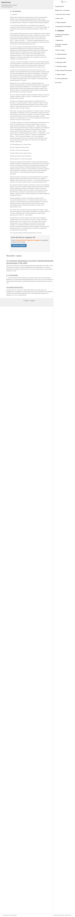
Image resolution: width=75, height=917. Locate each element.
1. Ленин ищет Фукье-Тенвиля (62, 14)
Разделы (32, 300)
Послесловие (58, 82)
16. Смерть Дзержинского (61, 78)
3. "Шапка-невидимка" (60, 22)
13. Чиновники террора (61, 66)
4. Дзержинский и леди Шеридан (63, 26)
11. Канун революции (60, 58)
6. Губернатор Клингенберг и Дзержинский (62, 915)
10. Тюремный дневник (61, 54)
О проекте (26, 300)
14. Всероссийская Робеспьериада (63, 70)
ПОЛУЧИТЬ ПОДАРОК (19, 245)
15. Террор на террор (60, 74)
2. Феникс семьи (59, 18)
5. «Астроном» (12, 275)
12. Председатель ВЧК (60, 62)
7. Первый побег (59, 40)
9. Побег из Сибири (60, 50)
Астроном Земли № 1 (14, 287)
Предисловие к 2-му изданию (62, 10)
